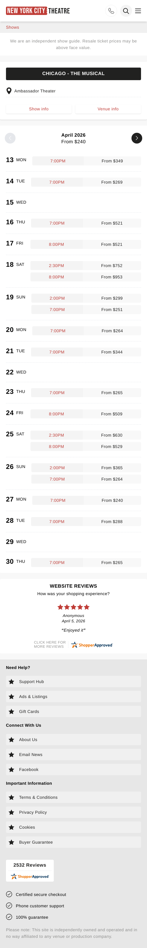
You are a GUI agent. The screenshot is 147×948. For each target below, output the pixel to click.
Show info (38, 108)
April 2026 (73, 138)
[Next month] (136, 138)
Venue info (108, 108)
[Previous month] (10, 138)
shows (12, 27)
